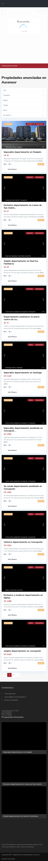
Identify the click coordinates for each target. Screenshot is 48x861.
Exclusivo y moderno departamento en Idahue (23, 596)
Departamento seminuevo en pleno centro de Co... (22, 318)
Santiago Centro (10, 368)
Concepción (23, 200)
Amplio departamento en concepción (22, 651)
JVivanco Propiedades (11, 700)
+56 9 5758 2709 (9, 694)
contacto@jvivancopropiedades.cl (15, 697)
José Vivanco (12, 169)
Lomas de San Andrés (12, 200)
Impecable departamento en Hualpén (22, 152)
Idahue (7, 590)
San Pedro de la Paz (24, 256)
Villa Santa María (10, 147)
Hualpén (19, 147)
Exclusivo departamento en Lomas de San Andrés (22, 784)
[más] (40, 161)
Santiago (19, 368)
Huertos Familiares (11, 256)
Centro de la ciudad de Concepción (16, 312)
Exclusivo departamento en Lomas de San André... (23, 206)
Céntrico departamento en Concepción (23, 542)
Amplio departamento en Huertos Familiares (21, 262)
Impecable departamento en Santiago (23, 372)
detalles (40, 164)
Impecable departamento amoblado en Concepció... (23, 429)
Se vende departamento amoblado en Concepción (23, 487)
